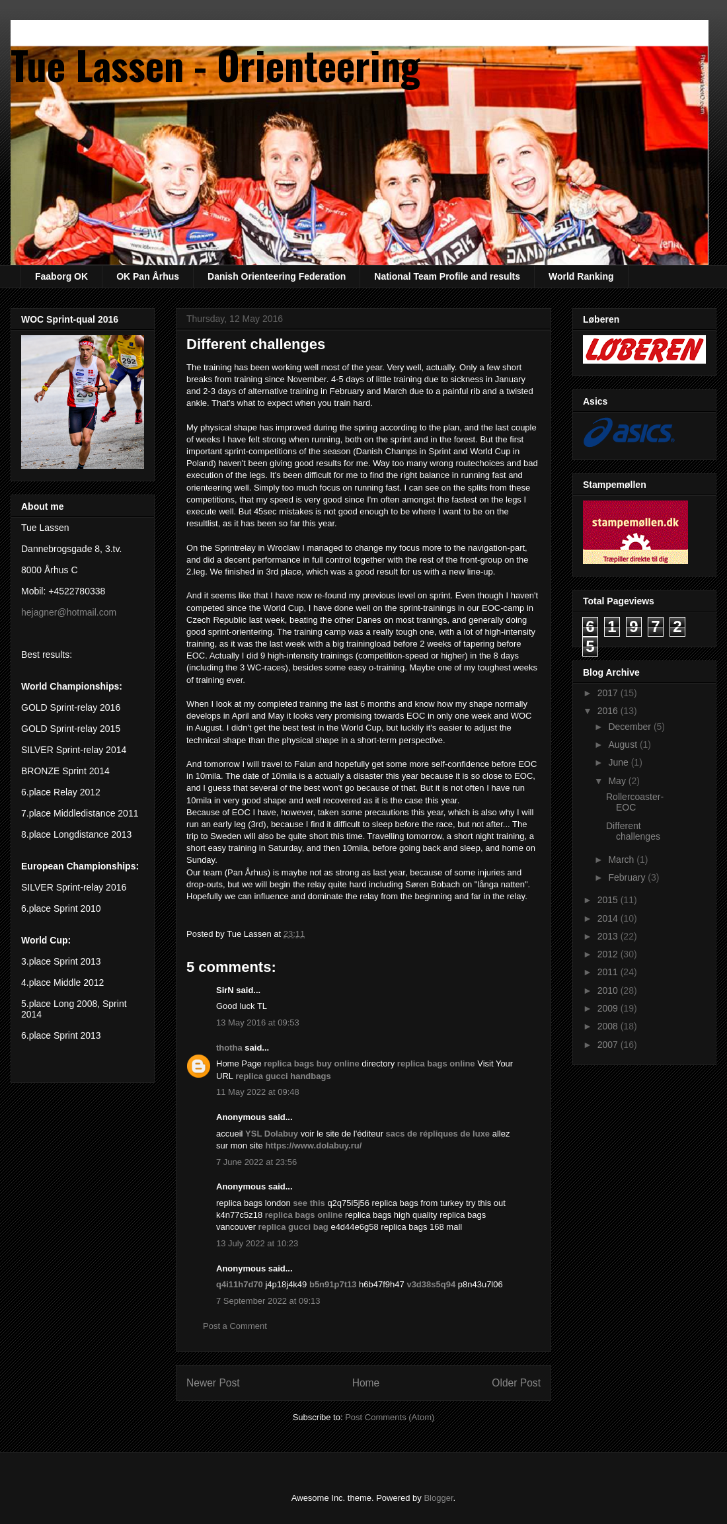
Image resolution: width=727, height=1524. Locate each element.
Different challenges (633, 831)
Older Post (516, 1382)
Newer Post (213, 1382)
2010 (609, 990)
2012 (609, 954)
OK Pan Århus (147, 276)
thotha (229, 1048)
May (618, 781)
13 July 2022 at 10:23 (257, 1243)
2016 (609, 710)
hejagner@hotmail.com (68, 612)
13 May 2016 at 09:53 (257, 1022)
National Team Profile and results (447, 276)
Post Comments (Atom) (389, 1417)
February (628, 877)
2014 (609, 918)
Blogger (438, 1498)
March (622, 859)
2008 (609, 1026)
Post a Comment (235, 1326)
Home (366, 1382)
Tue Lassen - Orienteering (215, 63)
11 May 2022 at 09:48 (257, 1092)
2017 (609, 693)
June (619, 762)
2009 (609, 1008)
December (630, 726)
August (623, 744)
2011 (609, 972)
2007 (609, 1044)
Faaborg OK (61, 276)
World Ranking (581, 276)
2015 (609, 900)
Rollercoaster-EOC (635, 802)
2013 (609, 936)
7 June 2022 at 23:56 (256, 1162)
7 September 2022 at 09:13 (268, 1301)
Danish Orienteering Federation (277, 276)
